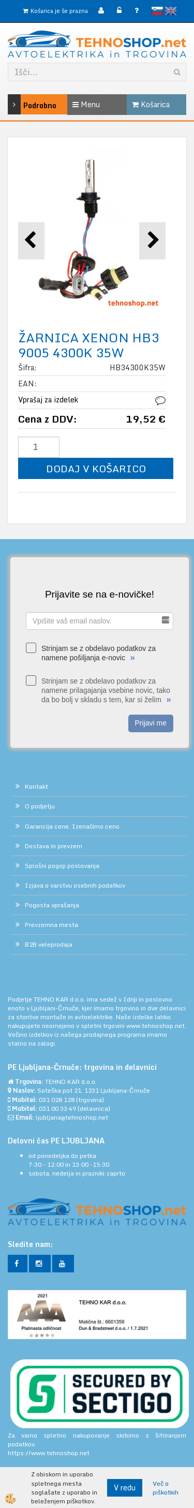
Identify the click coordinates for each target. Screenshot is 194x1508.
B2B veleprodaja (48, 944)
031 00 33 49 (57, 1108)
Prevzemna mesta (51, 925)
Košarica (151, 104)
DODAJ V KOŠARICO (96, 468)
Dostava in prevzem (53, 846)
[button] (152, 240)
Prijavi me (151, 723)
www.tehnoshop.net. (156, 1026)
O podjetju (40, 806)
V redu (125, 1488)
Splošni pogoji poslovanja (62, 866)
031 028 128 (56, 1100)
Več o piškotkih (165, 1488)
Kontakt (36, 786)
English (170, 11)
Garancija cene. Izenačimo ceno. (73, 826)
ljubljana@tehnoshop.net (72, 1117)
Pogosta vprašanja (52, 905)
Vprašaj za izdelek (48, 399)
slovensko (157, 11)
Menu (86, 104)
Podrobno (20, 104)
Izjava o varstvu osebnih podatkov (75, 885)
